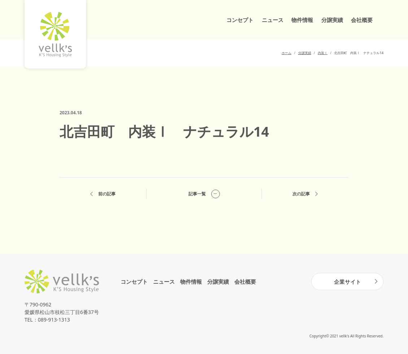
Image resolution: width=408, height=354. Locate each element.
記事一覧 (204, 194)
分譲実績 (332, 19)
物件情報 (302, 19)
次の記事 (305, 194)
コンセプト (239, 19)
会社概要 (362, 19)
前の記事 (103, 194)
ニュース (272, 19)
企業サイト (347, 281)
